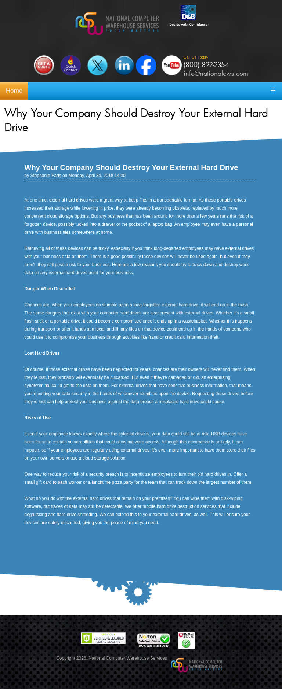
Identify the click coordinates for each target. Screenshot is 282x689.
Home (14, 90)
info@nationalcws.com (216, 73)
